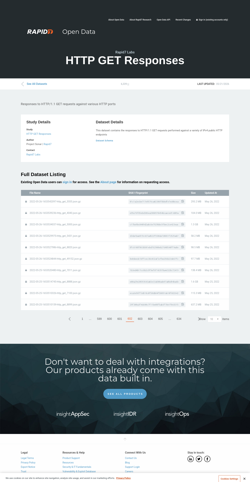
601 (119, 318)
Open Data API (163, 20)
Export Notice (28, 467)
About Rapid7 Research (140, 20)
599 (99, 318)
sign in (67, 182)
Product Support (71, 458)
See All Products (125, 394)
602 (130, 318)
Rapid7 (48, 144)
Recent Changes (183, 20)
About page (108, 182)
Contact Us (131, 458)
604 (150, 318)
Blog (127, 462)
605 (160, 318)
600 (109, 318)
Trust (23, 471)
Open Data (78, 31)
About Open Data (116, 20)
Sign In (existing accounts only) (213, 20)
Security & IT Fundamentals (76, 467)
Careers (129, 471)
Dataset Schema (104, 141)
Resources (68, 462)
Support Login (132, 467)
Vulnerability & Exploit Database (79, 471)
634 (179, 318)
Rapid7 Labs (33, 154)
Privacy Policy (28, 462)
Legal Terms (27, 458)
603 (140, 318)
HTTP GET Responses (38, 134)
